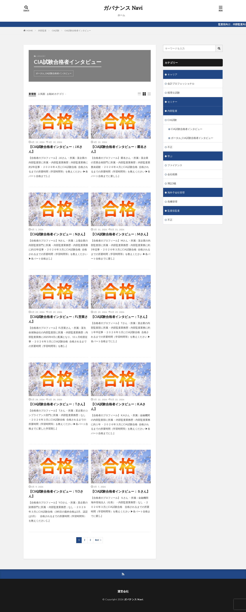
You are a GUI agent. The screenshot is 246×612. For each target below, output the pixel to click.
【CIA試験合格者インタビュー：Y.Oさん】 (56, 493)
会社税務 (172, 174)
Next (97, 540)
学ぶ (169, 156)
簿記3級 (171, 183)
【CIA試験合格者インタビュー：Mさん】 (120, 234)
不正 (169, 146)
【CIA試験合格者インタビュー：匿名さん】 (119, 149)
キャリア (172, 74)
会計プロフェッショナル (180, 83)
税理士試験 (173, 92)
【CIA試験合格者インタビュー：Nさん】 (58, 234)
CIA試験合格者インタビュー (78, 30)
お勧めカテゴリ (55, 93)
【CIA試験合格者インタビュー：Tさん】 (120, 317)
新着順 (32, 93)
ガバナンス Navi (123, 7)
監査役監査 (173, 210)
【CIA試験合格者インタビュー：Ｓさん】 (120, 491)
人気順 (41, 93)
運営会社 (123, 591)
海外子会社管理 (176, 192)
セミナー (172, 101)
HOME (29, 30)
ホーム (121, 15)
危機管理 (172, 201)
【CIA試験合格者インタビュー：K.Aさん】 (118, 406)
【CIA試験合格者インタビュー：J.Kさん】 (55, 149)
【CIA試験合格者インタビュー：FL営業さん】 (58, 319)
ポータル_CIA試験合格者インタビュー (54, 73)
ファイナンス (174, 165)
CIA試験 (55, 30)
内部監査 (42, 30)
